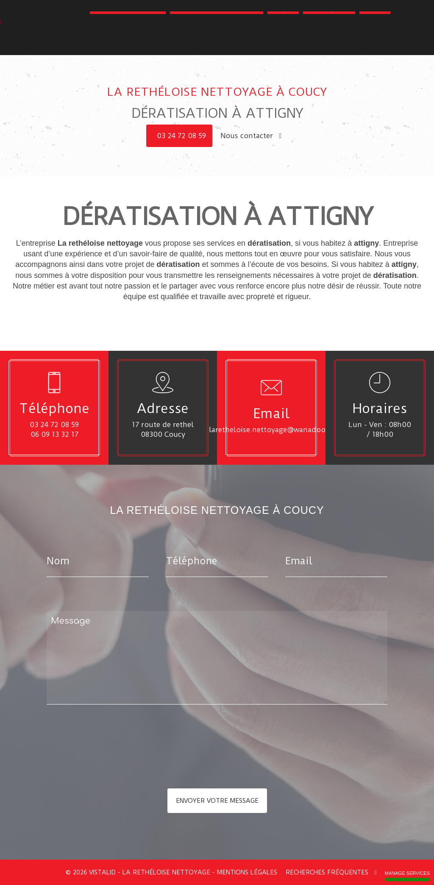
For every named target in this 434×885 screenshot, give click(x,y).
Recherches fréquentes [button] (331, 872)
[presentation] (136, 763)
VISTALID (102, 872)
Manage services (407, 876)
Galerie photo (329, 37)
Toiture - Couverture (128, 37)
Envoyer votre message (217, 801)
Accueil (109, 24)
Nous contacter (251, 135)
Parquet (283, 37)
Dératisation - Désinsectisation (279, 24)
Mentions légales (247, 872)
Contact (375, 37)
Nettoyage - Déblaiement (174, 24)
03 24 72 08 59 (181, 135)
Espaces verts (363, 24)
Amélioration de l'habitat (216, 37)
